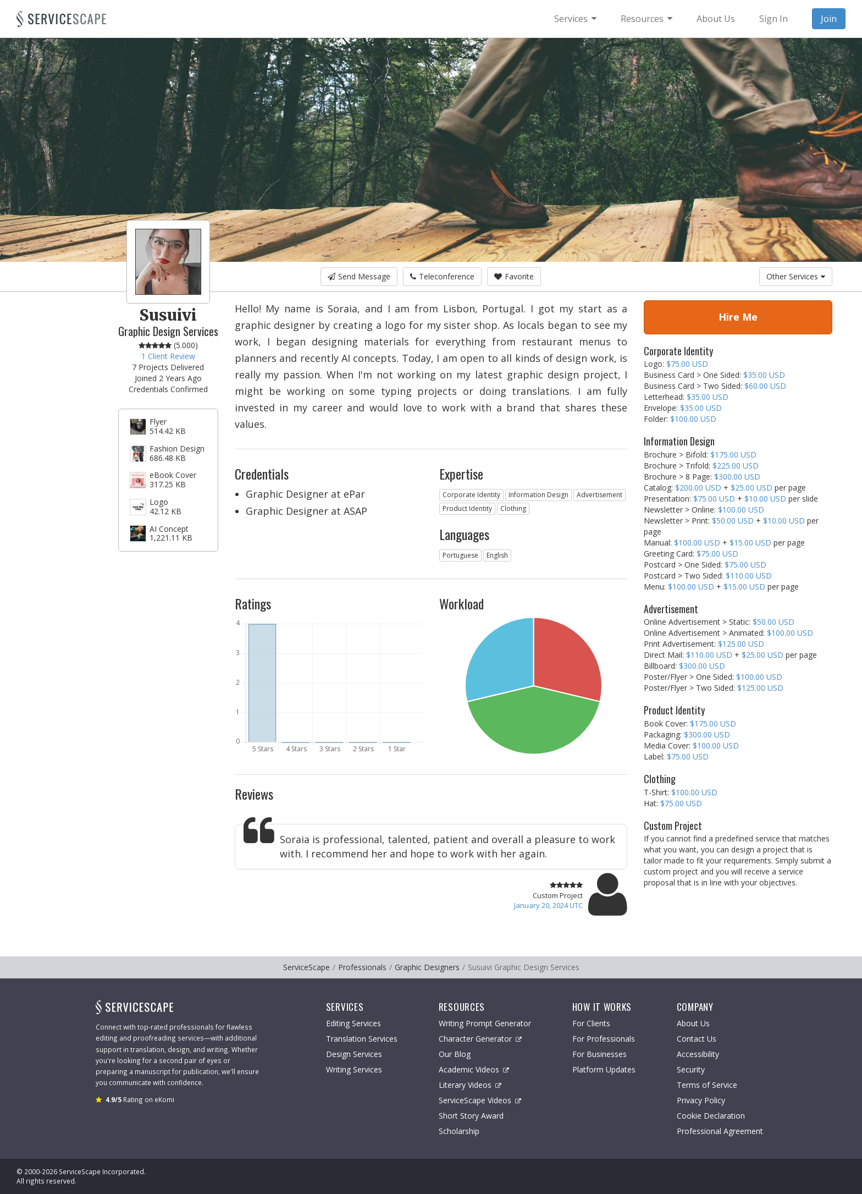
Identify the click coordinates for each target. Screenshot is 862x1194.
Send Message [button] (359, 276)
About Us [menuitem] (716, 19)
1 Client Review (168, 356)
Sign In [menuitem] (773, 19)
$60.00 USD (765, 386)
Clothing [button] (513, 508)
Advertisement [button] (599, 494)
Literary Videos (470, 1085)
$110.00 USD (749, 575)
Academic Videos (474, 1069)
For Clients (591, 1023)
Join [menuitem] (829, 19)
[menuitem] (575, 18)
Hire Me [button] (738, 316)
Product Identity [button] (467, 508)
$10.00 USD (765, 498)
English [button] (497, 555)
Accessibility (698, 1054)
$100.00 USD (693, 419)
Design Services (354, 1054)
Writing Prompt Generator (485, 1023)
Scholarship (459, 1131)
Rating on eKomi (140, 1099)
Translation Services (361, 1038)
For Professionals (603, 1038)
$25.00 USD (751, 487)
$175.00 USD (733, 454)
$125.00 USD (741, 644)
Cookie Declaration (711, 1115)
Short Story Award (471, 1115)
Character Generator (480, 1038)
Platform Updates (604, 1069)
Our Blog (455, 1054)
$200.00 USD (698, 487)
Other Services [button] (795, 276)
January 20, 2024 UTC (548, 905)
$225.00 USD (735, 465)
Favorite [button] (514, 276)
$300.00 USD (737, 476)
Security (691, 1069)
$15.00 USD (750, 542)
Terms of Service (707, 1085)
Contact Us (696, 1038)
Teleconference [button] (442, 276)
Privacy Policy (701, 1100)
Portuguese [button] (460, 555)
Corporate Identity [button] (471, 494)
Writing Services (354, 1069)
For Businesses (599, 1054)
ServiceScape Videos (480, 1100)
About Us (693, 1023)
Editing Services (353, 1023)
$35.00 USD (764, 375)
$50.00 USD (733, 520)
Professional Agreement (720, 1131)
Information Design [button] (538, 494)
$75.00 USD (687, 364)
